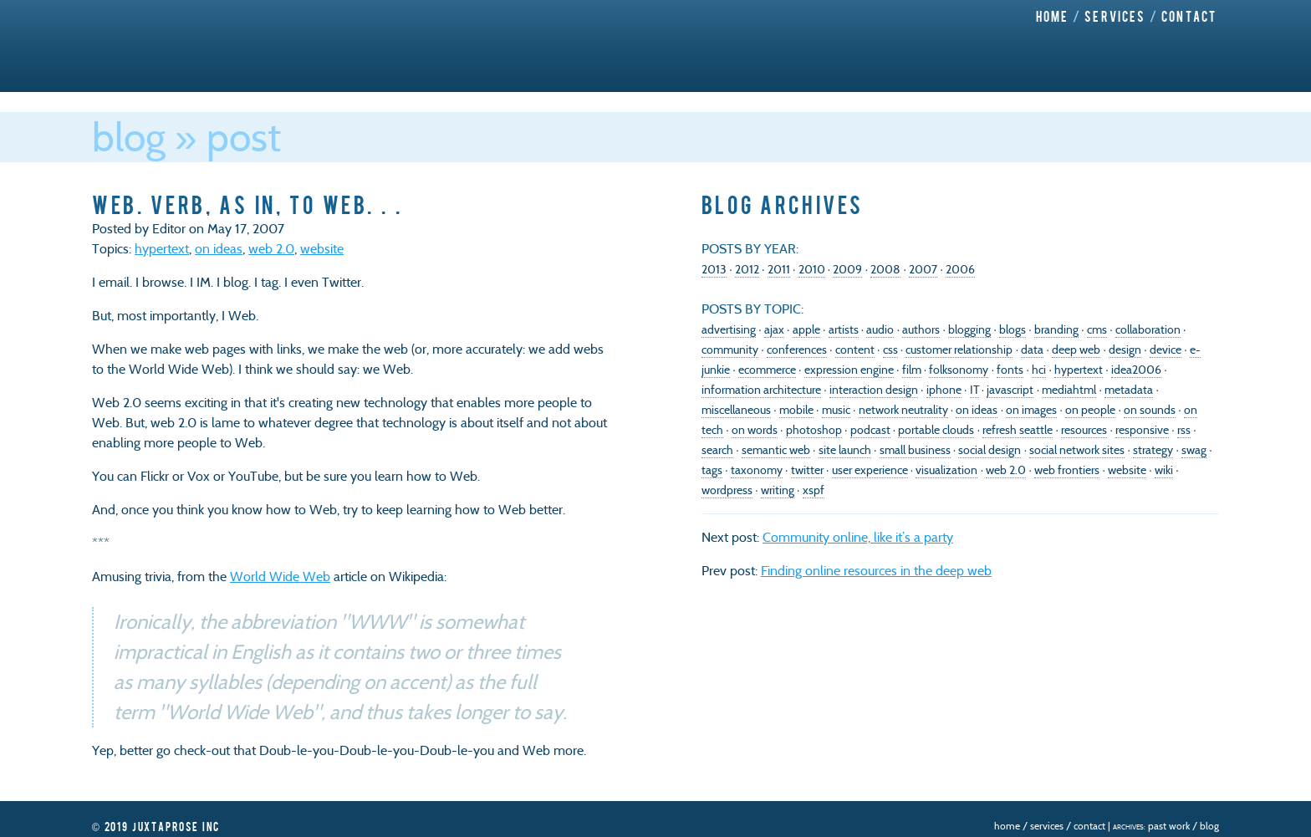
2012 (747, 269)
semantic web (776, 449)
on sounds (1150, 409)
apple (806, 329)
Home (1052, 16)
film (911, 369)
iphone (944, 389)
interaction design (873, 389)
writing (777, 490)
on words (755, 429)
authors (921, 329)
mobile (796, 409)
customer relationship (959, 349)
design (1125, 349)
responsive (1142, 429)
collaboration (1148, 329)
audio (880, 329)
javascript (1010, 389)
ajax (774, 329)
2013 (714, 269)
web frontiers (1066, 469)
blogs (1012, 329)
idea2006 (1136, 369)
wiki (1164, 469)
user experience (870, 469)
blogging (969, 329)
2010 (811, 269)
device (1165, 349)
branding (1056, 329)
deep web (1076, 349)
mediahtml (1069, 389)
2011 (779, 269)
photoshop (814, 429)
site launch (845, 449)
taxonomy (757, 469)
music (836, 409)
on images (1031, 409)
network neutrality (903, 409)
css (890, 349)
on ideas (218, 249)
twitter (807, 469)
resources (1084, 429)
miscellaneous (736, 409)
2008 (885, 269)
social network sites (1077, 449)
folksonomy (958, 369)
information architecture (761, 389)
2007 (923, 269)
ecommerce (767, 369)
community (729, 349)
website (322, 249)
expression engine (849, 369)
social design (989, 449)
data (1032, 349)
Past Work (1169, 825)
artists (844, 329)
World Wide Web (280, 576)
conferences (797, 349)
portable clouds (936, 429)
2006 (960, 269)
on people (1090, 409)
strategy (1153, 449)
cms (1097, 329)
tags (711, 469)
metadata (1128, 389)
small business (915, 449)
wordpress (726, 490)
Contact (1189, 16)
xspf (813, 490)
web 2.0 (271, 249)
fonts (1010, 369)
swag (1193, 449)
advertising (728, 329)
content (855, 349)
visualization (946, 469)
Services (1114, 16)
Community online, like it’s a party (858, 537)
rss (1184, 429)
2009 (847, 269)
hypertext (162, 249)
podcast (870, 429)
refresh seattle (1017, 429)
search (717, 449)
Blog (129, 137)
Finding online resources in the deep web (876, 571)
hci (1039, 369)
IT (974, 389)
